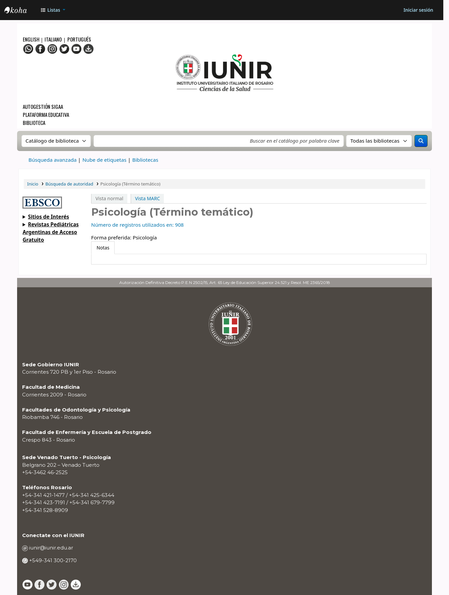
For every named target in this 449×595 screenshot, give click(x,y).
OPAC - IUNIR (21, 11)
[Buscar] (421, 141)
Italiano (53, 39)
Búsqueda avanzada (52, 159)
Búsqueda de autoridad (69, 184)
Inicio (32, 184)
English (32, 39)
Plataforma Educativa (46, 114)
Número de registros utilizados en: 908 (137, 224)
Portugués (79, 39)
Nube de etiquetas (104, 159)
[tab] (103, 247)
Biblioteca (34, 122)
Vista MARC (147, 198)
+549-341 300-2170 (52, 560)
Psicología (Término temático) (130, 184)
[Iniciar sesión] (418, 10)
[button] (53, 10)
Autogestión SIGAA (43, 106)
